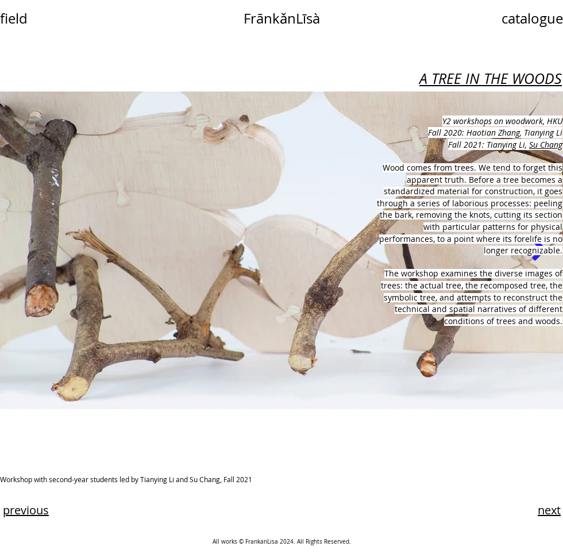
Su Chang (545, 144)
